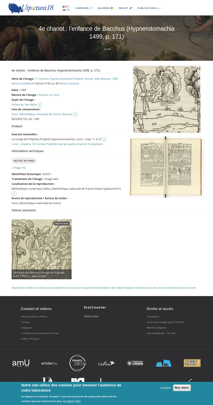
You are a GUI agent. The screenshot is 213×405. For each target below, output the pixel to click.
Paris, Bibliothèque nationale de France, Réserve (42, 114)
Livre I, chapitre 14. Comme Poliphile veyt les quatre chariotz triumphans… (58, 144)
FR (66, 6)
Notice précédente (23, 83)
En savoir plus (72, 401)
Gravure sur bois (48, 95)
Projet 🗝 (127, 8)
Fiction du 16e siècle (24, 104)
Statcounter (91, 316)
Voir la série (61, 223)
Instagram (27, 327)
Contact (25, 322)
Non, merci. (182, 387)
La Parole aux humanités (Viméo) (40, 333)
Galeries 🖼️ (107, 8)
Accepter (165, 388)
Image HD (19, 168)
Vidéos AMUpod (30, 338)
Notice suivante (69, 83)
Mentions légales (156, 327)
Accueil (107, 49)
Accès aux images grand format (165, 322)
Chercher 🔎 (84, 8)
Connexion (153, 316)
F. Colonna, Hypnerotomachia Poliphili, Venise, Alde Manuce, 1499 (76, 79)
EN (66, 10)
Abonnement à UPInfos (34, 316)
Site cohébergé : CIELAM (161, 333)
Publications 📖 (151, 8)
